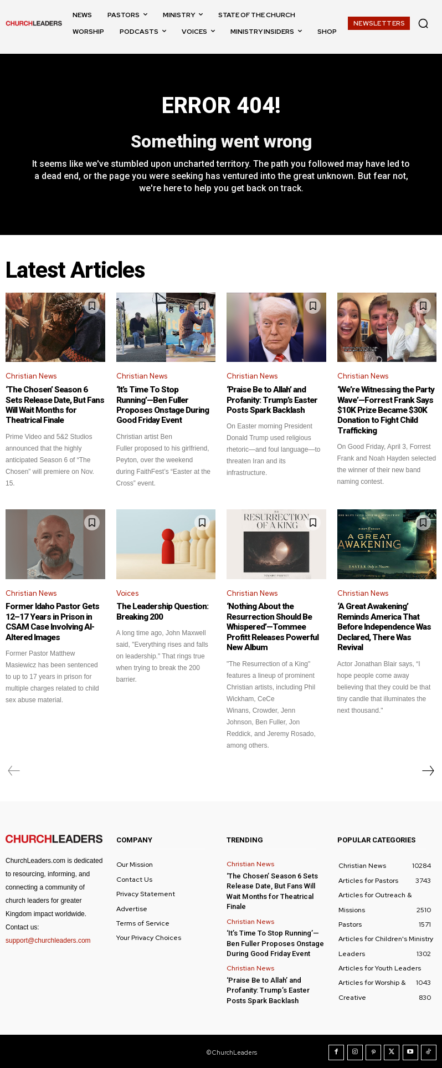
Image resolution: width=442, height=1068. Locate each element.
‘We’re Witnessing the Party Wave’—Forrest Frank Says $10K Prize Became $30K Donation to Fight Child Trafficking (384, 410)
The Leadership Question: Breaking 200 (160, 611)
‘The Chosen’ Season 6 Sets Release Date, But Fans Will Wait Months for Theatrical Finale (54, 405)
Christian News (31, 376)
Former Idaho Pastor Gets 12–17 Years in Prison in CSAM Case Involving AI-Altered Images (50, 621)
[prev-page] (14, 768)
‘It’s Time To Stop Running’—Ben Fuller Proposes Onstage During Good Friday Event (164, 405)
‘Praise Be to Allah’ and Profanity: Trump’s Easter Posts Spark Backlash (270, 400)
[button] (423, 23)
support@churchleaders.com (48, 938)
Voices (127, 592)
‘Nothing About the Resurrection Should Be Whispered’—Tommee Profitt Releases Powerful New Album (271, 626)
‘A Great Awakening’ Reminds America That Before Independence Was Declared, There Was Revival (385, 621)
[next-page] (427, 768)
